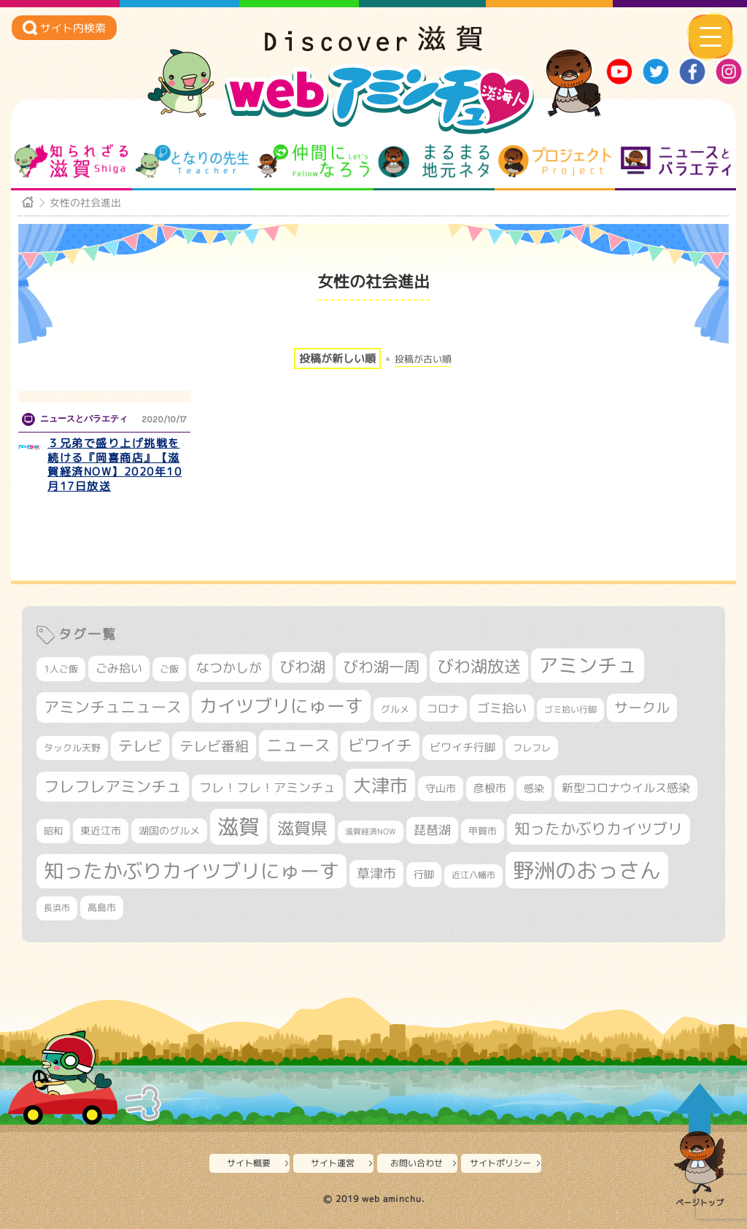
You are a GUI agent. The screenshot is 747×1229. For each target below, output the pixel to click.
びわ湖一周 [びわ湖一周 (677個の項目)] (381, 667)
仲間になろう (313, 161)
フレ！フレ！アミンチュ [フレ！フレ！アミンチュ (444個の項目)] (267, 787)
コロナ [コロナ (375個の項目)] (443, 708)
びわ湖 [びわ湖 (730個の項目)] (302, 667)
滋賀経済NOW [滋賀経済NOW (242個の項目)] (370, 831)
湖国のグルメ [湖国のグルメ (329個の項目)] (169, 830)
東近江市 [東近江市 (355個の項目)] (100, 830)
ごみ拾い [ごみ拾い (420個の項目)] (119, 668)
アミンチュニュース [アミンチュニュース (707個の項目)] (113, 707)
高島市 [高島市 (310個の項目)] (102, 907)
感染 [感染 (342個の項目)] (534, 788)
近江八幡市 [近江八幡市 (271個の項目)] (473, 875)
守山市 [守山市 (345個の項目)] (440, 788)
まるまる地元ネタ (433, 161)
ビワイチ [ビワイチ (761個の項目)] (380, 745)
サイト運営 (333, 1163)
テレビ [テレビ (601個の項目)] (140, 746)
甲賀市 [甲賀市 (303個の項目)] (482, 830)
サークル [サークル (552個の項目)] (642, 707)
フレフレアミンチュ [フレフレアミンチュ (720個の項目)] (113, 786)
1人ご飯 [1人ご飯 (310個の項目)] (61, 668)
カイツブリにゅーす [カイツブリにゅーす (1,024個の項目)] (281, 705)
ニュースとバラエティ (675, 161)
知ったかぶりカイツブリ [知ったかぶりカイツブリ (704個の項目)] (598, 829)
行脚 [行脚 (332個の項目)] (424, 874)
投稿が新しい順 (337, 358)
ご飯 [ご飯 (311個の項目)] (169, 668)
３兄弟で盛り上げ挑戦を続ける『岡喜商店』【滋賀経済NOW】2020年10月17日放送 (114, 464)
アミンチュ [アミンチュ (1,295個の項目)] (587, 665)
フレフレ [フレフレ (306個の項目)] (532, 747)
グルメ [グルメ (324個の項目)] (395, 709)
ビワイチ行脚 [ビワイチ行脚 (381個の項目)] (462, 747)
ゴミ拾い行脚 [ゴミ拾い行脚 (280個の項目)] (570, 709)
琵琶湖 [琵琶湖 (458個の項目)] (432, 829)
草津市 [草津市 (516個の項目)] (376, 873)
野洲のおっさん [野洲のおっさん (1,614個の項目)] (587, 870)
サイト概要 (249, 1163)
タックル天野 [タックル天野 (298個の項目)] (72, 747)
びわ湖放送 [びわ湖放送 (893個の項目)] (479, 666)
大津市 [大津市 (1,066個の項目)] (380, 785)
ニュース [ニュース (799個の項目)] (298, 745)
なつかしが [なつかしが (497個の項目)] (229, 668)
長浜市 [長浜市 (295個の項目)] (57, 908)
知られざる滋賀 (71, 161)
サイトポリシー (500, 1163)
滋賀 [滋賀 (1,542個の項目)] (238, 826)
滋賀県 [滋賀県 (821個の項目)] (302, 828)
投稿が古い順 (423, 359)
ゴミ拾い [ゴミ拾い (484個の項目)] (502, 708)
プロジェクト (554, 161)
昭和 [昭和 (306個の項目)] (53, 830)
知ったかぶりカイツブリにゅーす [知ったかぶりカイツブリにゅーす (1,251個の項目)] (191, 871)
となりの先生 (192, 161)
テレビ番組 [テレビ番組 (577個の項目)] (214, 746)
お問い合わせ (416, 1163)
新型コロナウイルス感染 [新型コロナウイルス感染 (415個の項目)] (626, 788)
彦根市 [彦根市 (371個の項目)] (489, 788)
